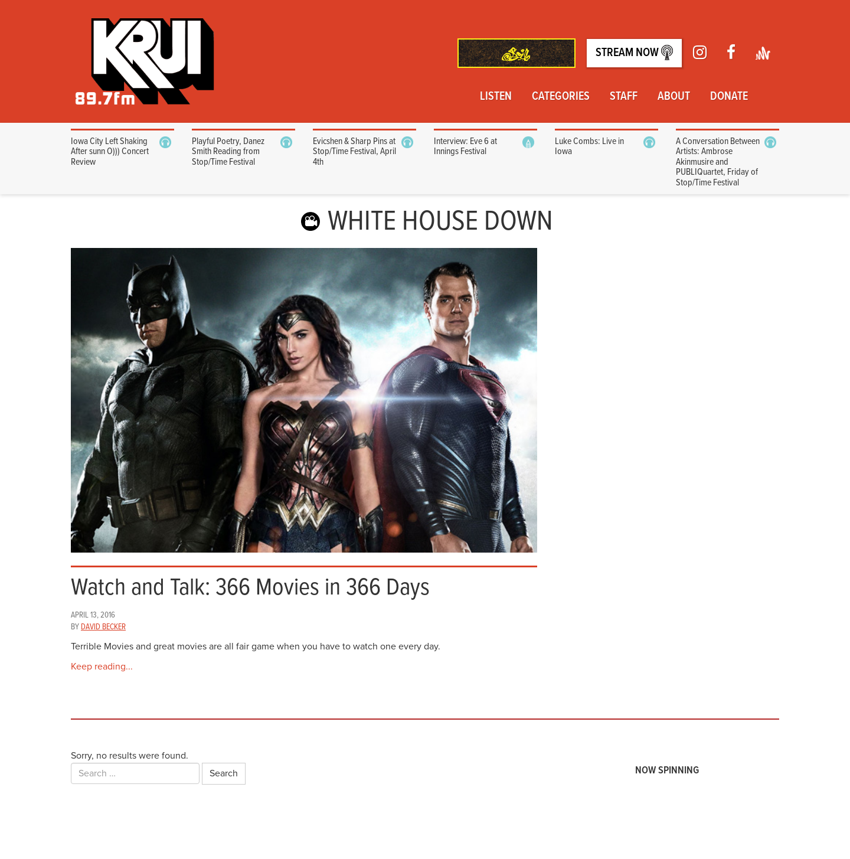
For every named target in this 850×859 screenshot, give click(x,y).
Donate (729, 96)
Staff (624, 96)
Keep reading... (102, 666)
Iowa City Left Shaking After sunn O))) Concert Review (110, 151)
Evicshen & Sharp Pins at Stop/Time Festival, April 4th (354, 151)
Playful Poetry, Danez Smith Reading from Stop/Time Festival (228, 151)
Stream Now (634, 53)
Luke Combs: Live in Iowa (589, 146)
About (674, 96)
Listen (496, 96)
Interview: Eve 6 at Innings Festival (465, 146)
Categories (561, 96)
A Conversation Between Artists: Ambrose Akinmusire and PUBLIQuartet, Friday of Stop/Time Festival (718, 162)
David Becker (103, 627)
